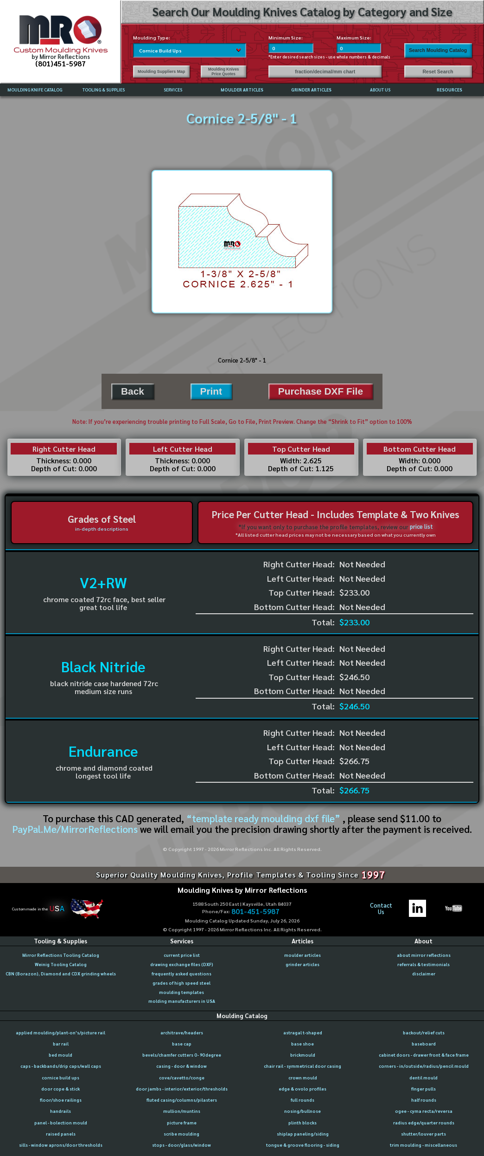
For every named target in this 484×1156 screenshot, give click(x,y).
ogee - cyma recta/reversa (423, 1111)
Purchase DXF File (320, 391)
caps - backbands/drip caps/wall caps (60, 1066)
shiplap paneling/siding (303, 1134)
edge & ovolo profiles (302, 1088)
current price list (182, 955)
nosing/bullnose (302, 1111)
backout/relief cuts (424, 1032)
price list (421, 526)
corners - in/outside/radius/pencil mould (424, 1066)
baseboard (424, 1043)
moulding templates (181, 992)
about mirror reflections (424, 955)
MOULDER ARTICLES (242, 89)
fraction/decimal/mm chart (325, 71)
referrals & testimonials (423, 964)
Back (132, 391)
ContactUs (381, 909)
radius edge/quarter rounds (423, 1122)
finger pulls (423, 1088)
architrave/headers (181, 1032)
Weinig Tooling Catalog (61, 964)
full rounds (302, 1100)
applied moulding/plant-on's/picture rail (60, 1032)
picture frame (182, 1122)
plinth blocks (302, 1122)
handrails (60, 1111)
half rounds (423, 1100)
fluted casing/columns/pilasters (181, 1100)
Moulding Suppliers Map (161, 71)
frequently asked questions (181, 973)
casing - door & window (181, 1066)
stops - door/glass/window (181, 1145)
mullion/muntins (181, 1111)
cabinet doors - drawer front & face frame (424, 1055)
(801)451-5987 (60, 63)
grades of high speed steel (181, 983)
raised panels (61, 1134)
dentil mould (423, 1077)
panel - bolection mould (60, 1122)
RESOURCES (449, 89)
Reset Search (438, 71)
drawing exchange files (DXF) (181, 964)
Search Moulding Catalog (438, 50)
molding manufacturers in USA (181, 1001)
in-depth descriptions (101, 528)
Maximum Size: (354, 37)
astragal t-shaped (302, 1032)
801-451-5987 (255, 911)
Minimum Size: (285, 37)
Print (211, 391)
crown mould (302, 1077)
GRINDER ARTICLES (311, 89)
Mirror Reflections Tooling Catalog (60, 955)
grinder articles (302, 964)
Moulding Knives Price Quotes (223, 71)
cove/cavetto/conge (181, 1077)
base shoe (302, 1043)
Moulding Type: (151, 37)
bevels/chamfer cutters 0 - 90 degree (181, 1055)
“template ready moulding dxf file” (263, 818)
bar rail (61, 1043)
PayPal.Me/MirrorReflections (76, 829)
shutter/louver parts (423, 1134)
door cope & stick (60, 1088)
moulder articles (302, 955)
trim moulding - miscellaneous (423, 1145)
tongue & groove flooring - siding (302, 1145)
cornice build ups (60, 1077)
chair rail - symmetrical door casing (302, 1066)
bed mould (60, 1055)
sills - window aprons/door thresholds (60, 1145)
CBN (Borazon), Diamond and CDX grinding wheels (61, 973)
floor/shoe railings (61, 1100)
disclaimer (423, 973)
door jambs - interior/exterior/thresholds (182, 1088)
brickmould (302, 1055)
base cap (181, 1043)
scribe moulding (181, 1134)
